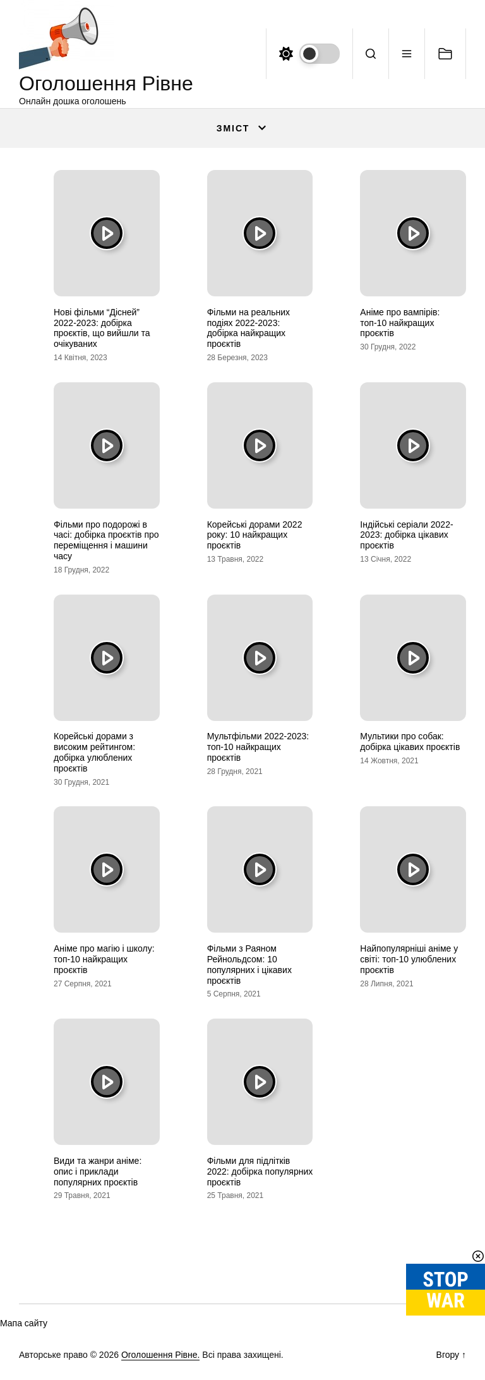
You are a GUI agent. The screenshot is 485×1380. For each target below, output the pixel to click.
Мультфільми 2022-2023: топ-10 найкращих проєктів (258, 747)
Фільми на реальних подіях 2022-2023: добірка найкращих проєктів (248, 328)
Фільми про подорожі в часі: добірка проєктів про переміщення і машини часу (106, 540)
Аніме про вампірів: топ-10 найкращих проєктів (400, 323)
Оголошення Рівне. (160, 1355)
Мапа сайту (23, 1323)
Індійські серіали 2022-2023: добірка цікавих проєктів (406, 535)
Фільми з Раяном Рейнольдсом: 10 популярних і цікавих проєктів (249, 964)
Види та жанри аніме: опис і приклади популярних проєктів (97, 1171)
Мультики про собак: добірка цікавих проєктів (410, 741)
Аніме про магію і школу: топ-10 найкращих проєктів (104, 959)
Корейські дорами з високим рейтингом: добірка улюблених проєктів (94, 752)
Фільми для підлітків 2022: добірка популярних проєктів (260, 1171)
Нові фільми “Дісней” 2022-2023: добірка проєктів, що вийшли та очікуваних (102, 328)
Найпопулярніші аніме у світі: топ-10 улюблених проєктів (409, 959)
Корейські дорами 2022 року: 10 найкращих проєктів (254, 535)
